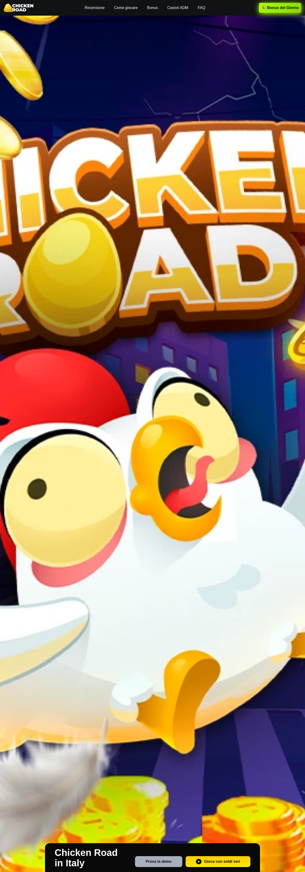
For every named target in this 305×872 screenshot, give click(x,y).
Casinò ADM (177, 8)
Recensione (95, 8)
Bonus (152, 8)
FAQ (201, 8)
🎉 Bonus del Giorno (280, 8)
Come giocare (126, 8)
